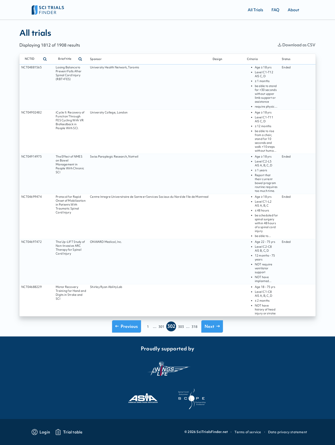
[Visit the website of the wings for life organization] (167, 371)
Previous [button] (126, 326)
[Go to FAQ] (275, 10)
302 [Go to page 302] (171, 326)
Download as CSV (296, 45)
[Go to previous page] (126, 326)
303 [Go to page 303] (181, 326)
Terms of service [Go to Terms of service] (247, 432)
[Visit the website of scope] (192, 399)
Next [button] (212, 326)
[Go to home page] (48, 10)
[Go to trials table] (69, 432)
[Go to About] (293, 10)
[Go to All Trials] (255, 10)
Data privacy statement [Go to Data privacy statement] (287, 432)
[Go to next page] (212, 326)
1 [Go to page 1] (148, 326)
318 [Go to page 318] (194, 326)
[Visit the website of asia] (143, 399)
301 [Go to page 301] (161, 326)
